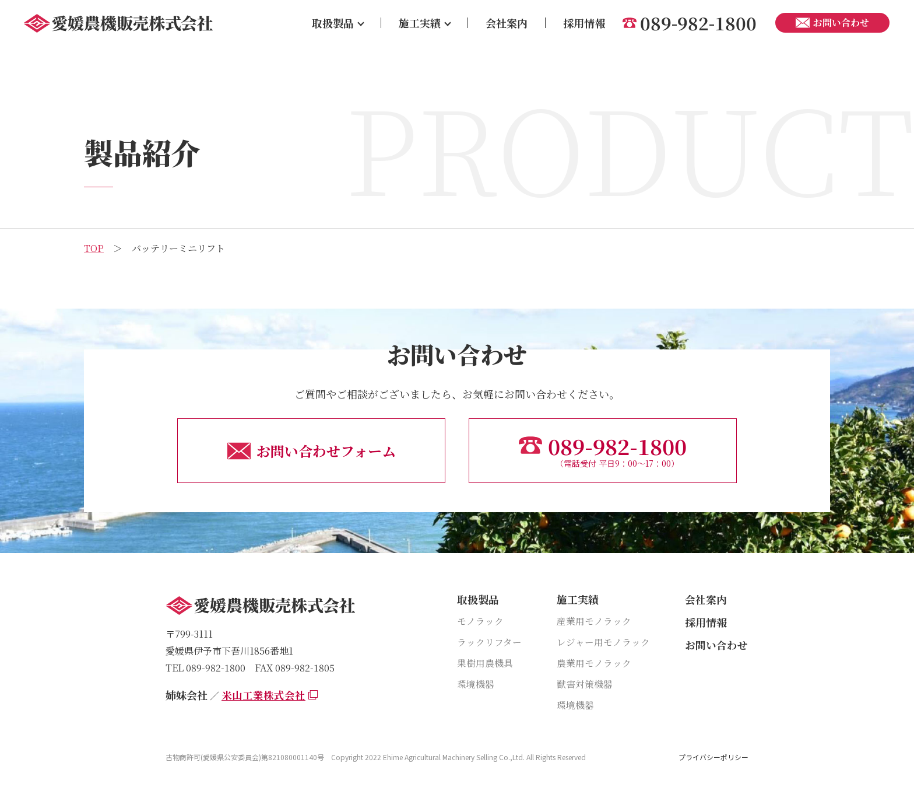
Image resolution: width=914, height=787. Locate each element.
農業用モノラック (594, 663)
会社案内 (507, 23)
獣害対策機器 (585, 684)
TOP (94, 248)
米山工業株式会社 (263, 694)
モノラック (480, 621)
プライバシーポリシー (713, 757)
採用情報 (584, 23)
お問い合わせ (716, 644)
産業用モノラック (594, 621)
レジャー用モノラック (603, 642)
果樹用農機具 (485, 663)
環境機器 (475, 684)
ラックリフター (489, 642)
